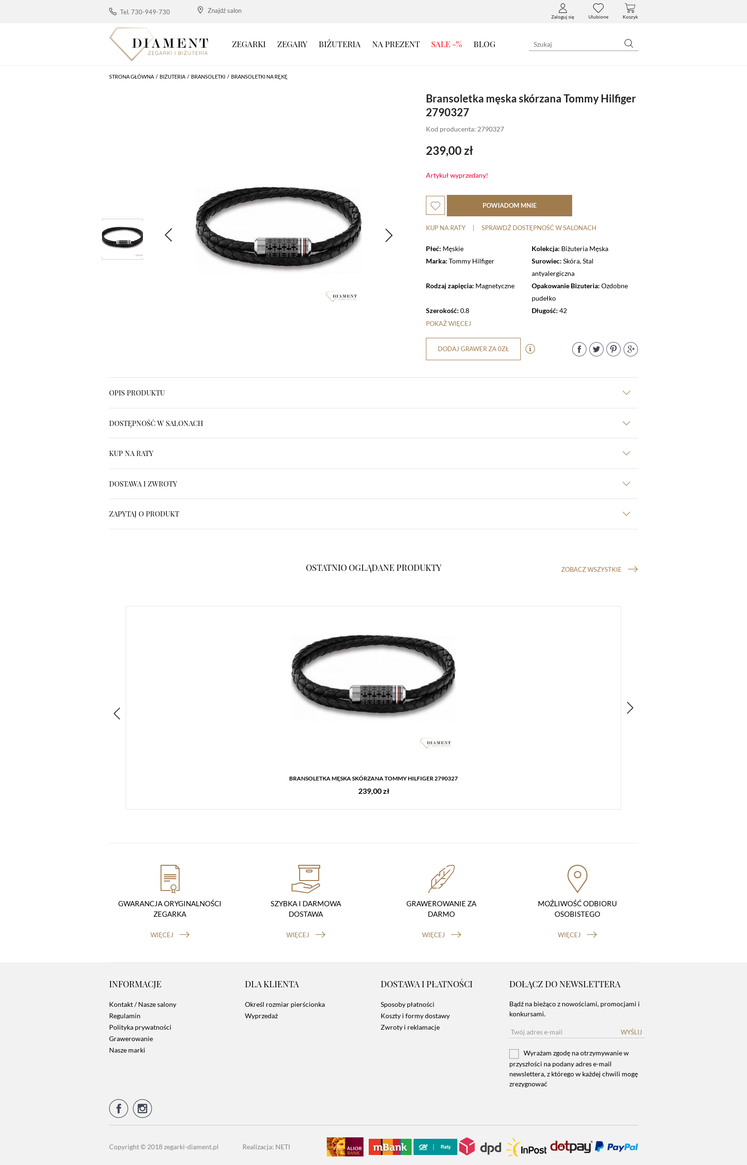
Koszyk (630, 11)
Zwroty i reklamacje (410, 1024)
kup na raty (369, 453)
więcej (170, 931)
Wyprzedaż (261, 1013)
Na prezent (396, 44)
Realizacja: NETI (266, 1144)
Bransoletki (208, 76)
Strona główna (131, 76)
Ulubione (598, 11)
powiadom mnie (509, 205)
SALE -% (446, 44)
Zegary (292, 44)
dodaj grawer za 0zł (473, 349)
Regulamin (125, 1013)
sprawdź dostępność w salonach (539, 228)
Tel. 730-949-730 (139, 12)
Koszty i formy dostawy (415, 1013)
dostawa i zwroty (369, 483)
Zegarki (249, 44)
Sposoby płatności (407, 1001)
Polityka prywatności (140, 1024)
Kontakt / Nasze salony (142, 1001)
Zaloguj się (562, 11)
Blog (484, 44)
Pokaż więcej (448, 323)
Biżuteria (340, 44)
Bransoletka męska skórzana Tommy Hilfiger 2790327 (373, 779)
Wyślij (631, 1029)
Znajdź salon (220, 10)
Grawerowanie (131, 1036)
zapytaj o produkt (369, 513)
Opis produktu (369, 392)
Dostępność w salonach (369, 423)
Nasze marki (127, 1047)
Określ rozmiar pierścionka (285, 1001)
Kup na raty (445, 228)
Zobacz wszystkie (599, 569)
